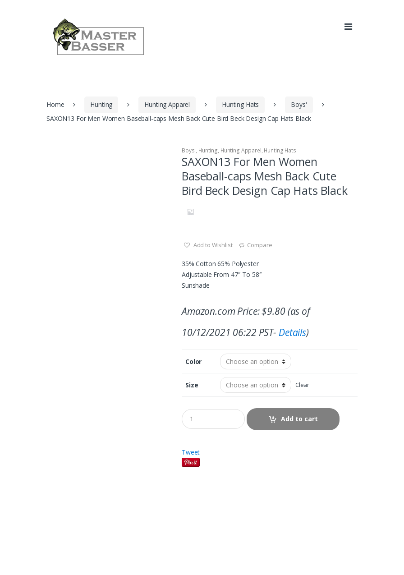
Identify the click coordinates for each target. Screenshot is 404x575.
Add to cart (299, 418)
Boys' (299, 104)
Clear (302, 385)
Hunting (101, 104)
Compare (259, 245)
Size (191, 385)
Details (292, 332)
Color (193, 362)
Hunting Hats (240, 104)
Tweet (191, 452)
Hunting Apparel (167, 104)
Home (55, 104)
